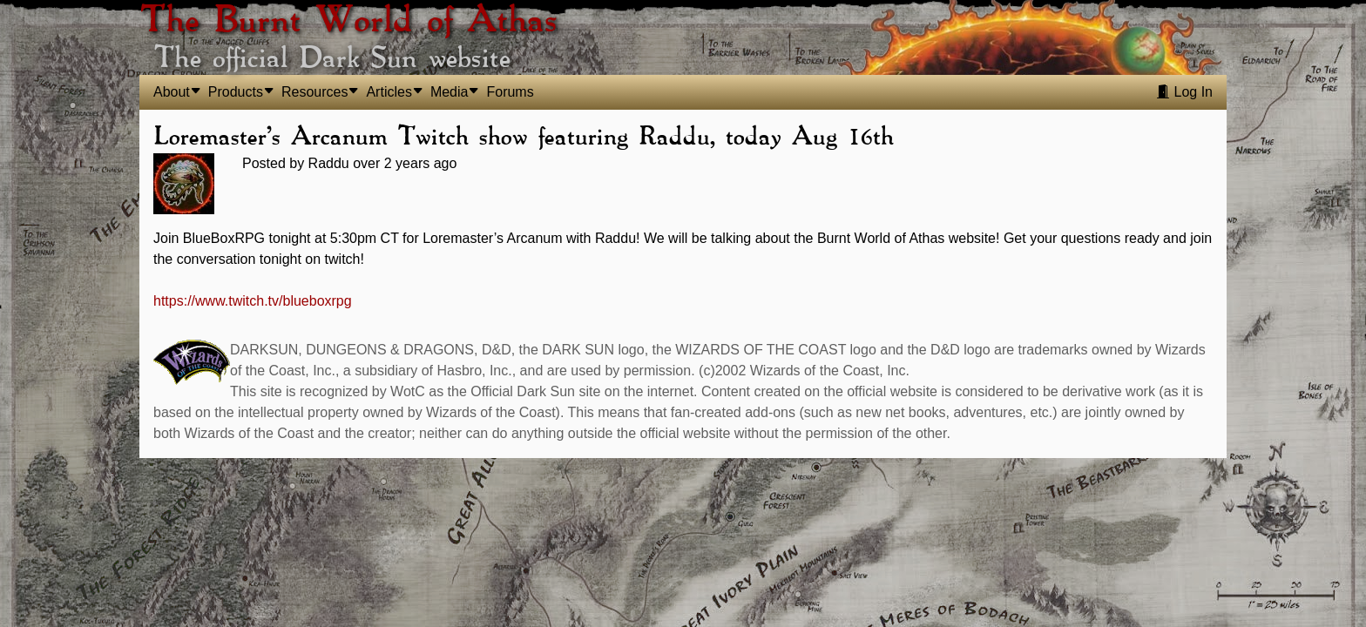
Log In (1184, 91)
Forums (509, 91)
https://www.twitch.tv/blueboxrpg (252, 300)
